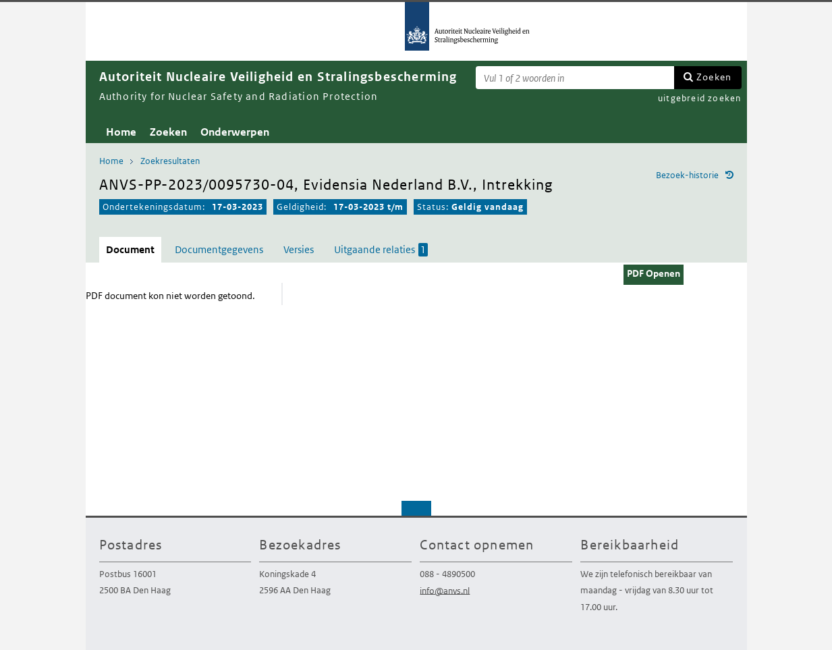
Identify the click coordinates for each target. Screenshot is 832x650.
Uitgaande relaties (381, 249)
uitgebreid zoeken (699, 98)
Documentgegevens (219, 249)
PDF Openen (653, 273)
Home (121, 132)
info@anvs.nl (445, 590)
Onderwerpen (234, 132)
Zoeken (713, 77)
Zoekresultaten (170, 161)
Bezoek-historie (687, 175)
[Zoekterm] (575, 77)
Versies (298, 249)
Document (130, 249)
